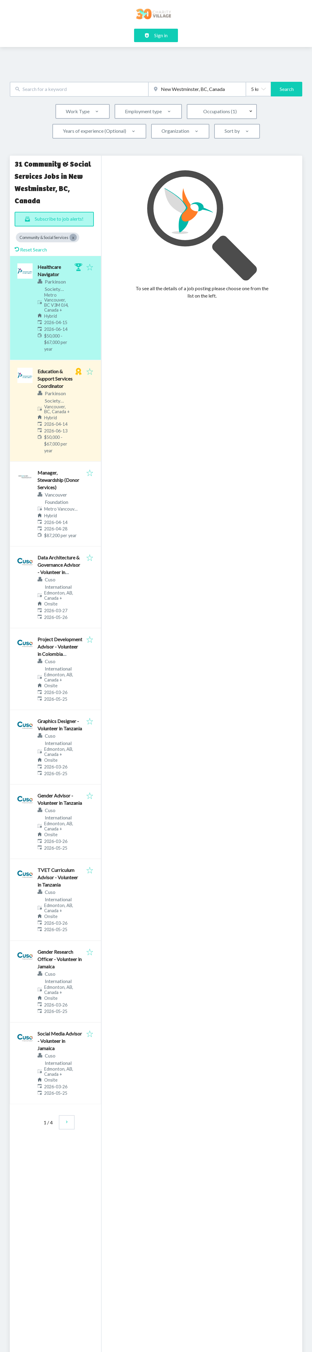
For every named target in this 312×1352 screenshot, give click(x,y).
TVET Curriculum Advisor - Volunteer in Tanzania (57, 877)
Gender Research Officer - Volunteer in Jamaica (59, 959)
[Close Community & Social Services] (73, 237)
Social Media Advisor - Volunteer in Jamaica (59, 1041)
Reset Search (31, 249)
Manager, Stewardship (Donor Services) (58, 480)
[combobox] (79, 89)
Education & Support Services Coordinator (55, 378)
